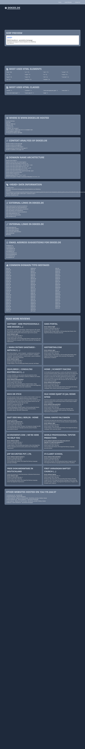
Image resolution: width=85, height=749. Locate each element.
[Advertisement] (21, 18)
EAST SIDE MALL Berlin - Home (22, 417)
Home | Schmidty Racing (57, 369)
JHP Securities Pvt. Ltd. (19, 454)
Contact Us (77, 2)
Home (59, 2)
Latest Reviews (68, 2)
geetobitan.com (53, 347)
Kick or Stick (14, 394)
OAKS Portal (51, 324)
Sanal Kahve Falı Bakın (57, 417)
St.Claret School (53, 454)
